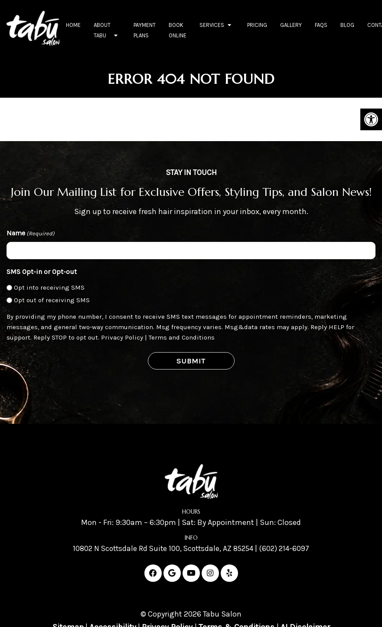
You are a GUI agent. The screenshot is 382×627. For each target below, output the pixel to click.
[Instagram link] (210, 573)
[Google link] (172, 573)
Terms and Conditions (182, 337)
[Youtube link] (191, 573)
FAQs (321, 25)
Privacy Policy (122, 337)
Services (211, 25)
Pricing (257, 25)
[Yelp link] (229, 573)
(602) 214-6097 (287, 548)
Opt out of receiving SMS (52, 300)
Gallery (291, 25)
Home (73, 25)
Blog (347, 25)
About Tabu (102, 30)
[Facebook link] (153, 573)
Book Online (177, 30)
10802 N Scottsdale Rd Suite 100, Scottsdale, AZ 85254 (162, 548)
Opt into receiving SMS (49, 287)
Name (31, 233)
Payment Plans (145, 30)
